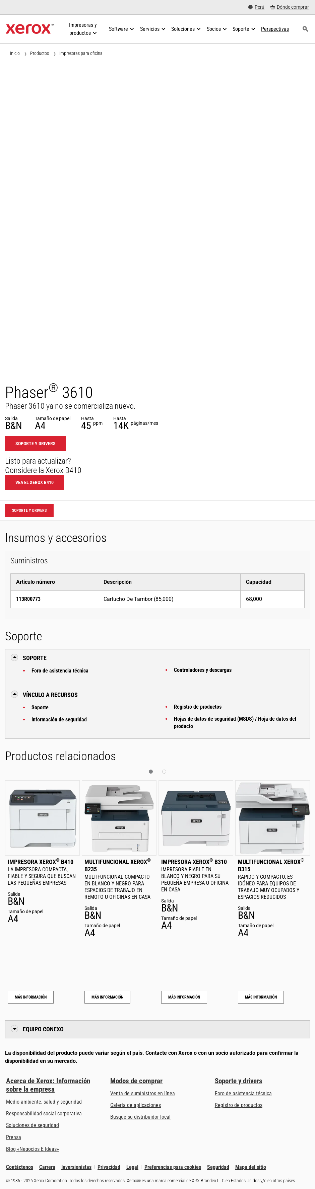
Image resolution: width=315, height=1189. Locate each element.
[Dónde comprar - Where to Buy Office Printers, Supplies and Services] (289, 7)
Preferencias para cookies (172, 1167)
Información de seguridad (59, 719)
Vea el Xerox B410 (34, 482)
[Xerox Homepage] (30, 29)
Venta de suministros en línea (142, 1093)
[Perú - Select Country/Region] (256, 7)
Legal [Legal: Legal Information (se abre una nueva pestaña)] (132, 1167)
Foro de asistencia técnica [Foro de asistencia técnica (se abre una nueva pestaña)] (243, 1093)
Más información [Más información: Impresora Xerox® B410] (31, 997)
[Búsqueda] (305, 29)
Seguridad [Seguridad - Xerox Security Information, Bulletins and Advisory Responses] (218, 1167)
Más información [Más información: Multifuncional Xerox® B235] (107, 997)
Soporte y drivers (238, 1081)
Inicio (15, 53)
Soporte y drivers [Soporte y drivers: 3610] (35, 443)
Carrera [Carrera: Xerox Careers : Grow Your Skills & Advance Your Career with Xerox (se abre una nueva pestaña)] (47, 1167)
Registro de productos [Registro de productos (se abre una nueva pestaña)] (238, 1105)
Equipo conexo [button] (43, 1029)
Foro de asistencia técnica (60, 670)
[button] (151, 772)
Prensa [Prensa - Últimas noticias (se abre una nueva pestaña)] (13, 1137)
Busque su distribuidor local (140, 1117)
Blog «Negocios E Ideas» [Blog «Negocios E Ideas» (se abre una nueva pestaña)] (32, 1149)
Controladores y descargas (203, 670)
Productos (39, 53)
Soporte (40, 707)
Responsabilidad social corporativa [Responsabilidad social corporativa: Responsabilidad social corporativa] (44, 1113)
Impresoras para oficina (81, 53)
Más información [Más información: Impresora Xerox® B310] (184, 997)
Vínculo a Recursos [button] (50, 694)
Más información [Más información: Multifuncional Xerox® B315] (261, 997)
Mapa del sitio (250, 1167)
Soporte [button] (35, 657)
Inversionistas (76, 1167)
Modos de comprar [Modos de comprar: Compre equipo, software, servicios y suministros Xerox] (136, 1081)
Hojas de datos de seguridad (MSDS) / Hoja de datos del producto (235, 722)
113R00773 (28, 599)
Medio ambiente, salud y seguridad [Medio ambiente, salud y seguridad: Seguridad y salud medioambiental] (44, 1102)
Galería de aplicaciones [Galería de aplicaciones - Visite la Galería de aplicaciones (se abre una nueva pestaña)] (135, 1105)
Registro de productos (198, 707)
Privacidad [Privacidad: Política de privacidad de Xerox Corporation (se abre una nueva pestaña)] (109, 1167)
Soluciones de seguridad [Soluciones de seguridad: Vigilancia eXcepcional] (32, 1125)
